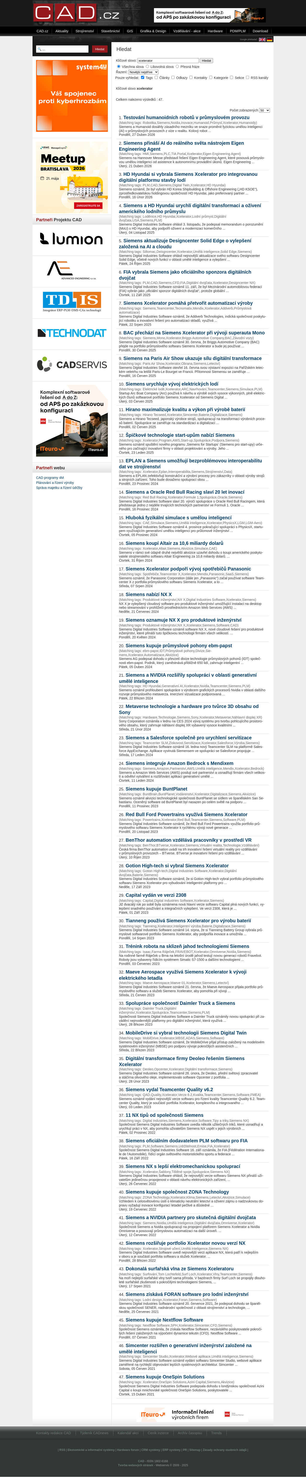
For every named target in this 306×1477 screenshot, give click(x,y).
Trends (216, 1433)
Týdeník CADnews (94, 1433)
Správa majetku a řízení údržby (59, 488)
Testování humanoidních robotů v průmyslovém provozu (186, 117)
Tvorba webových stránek (135, 1465)
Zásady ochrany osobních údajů (224, 1450)
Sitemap (195, 1450)
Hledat (206, 60)
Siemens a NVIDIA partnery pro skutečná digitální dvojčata (191, 1217)
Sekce (240, 78)
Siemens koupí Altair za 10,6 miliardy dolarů (175, 543)
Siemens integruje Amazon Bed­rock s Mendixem (180, 763)
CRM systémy (150, 1450)
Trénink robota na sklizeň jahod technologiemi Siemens (187, 946)
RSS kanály (259, 78)
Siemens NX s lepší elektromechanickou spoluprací (183, 1166)
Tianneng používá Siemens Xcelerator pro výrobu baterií (188, 920)
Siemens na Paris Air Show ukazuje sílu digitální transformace (192, 358)
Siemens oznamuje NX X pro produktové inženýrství (184, 620)
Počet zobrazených (244, 110)
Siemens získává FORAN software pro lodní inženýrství (187, 1294)
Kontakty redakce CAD (53, 1433)
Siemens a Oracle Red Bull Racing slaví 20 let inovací (185, 492)
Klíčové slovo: (126, 60)
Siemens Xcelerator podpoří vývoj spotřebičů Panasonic (188, 568)
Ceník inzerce (158, 1433)
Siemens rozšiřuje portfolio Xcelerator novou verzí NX (186, 1243)
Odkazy (182, 78)
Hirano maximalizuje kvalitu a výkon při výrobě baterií (185, 409)
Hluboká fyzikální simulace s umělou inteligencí (179, 517)
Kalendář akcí (128, 1433)
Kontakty (201, 78)
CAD (141, 1461)
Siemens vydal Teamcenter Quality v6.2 (169, 1089)
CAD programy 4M (50, 478)
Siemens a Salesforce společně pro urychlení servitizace (189, 737)
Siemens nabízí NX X (149, 594)
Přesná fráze (189, 67)
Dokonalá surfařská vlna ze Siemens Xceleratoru (180, 1268)
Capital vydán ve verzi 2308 (156, 895)
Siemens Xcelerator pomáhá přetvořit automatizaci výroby (188, 303)
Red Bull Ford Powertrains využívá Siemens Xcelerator (187, 814)
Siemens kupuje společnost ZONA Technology (177, 1192)
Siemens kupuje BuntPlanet (156, 788)
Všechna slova (133, 67)
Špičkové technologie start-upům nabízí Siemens (180, 435)
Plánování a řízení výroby (55, 483)
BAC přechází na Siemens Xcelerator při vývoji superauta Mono (194, 332)
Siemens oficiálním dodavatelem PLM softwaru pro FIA (187, 1140)
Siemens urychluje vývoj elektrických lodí (172, 384)
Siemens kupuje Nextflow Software (164, 1319)
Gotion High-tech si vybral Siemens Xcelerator (177, 865)
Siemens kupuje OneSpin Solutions (165, 1376)
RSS (62, 1450)
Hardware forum (128, 1450)
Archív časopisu (190, 1433)
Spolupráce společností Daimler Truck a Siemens (180, 1003)
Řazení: (122, 72)
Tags (149, 78)
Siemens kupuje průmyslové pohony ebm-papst (179, 645)
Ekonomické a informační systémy (91, 1450)
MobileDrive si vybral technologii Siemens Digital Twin (186, 1032)
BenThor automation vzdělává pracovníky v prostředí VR (189, 840)
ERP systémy (172, 1450)
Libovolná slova (162, 67)
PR (185, 1450)
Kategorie (221, 78)
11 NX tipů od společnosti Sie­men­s (165, 1115)
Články (165, 78)
